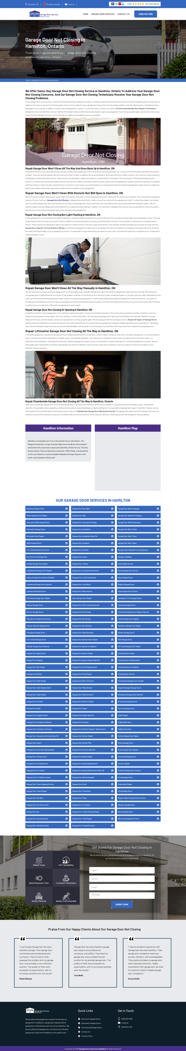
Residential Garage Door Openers (130, 694)
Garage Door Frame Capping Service (40, 783)
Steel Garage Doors (125, 777)
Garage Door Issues (79, 556)
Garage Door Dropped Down (37, 715)
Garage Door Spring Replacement (85, 763)
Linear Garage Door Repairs (128, 618)
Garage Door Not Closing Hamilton (45, 81)
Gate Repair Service (125, 563)
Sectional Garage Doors (127, 756)
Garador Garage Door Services (38, 646)
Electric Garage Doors (35, 611)
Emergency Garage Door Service (39, 618)
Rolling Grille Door (124, 721)
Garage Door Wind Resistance (129, 522)
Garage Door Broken (34, 673)
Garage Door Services (103, 14)
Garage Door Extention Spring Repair (40, 749)
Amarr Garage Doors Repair (37, 515)
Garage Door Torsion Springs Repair (85, 811)
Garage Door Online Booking (82, 632)
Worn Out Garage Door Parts (128, 818)
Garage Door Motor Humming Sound (85, 604)
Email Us (71, 4)
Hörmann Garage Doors (127, 604)
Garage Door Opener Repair (82, 653)
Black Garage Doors (34, 542)
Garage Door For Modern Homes (39, 777)
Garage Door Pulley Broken (82, 687)
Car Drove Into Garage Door (37, 556)
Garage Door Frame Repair (37, 790)
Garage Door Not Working (81, 625)
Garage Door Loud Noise (81, 584)
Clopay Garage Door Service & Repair (40, 577)
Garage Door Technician (81, 790)
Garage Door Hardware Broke (38, 825)
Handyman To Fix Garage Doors (130, 597)
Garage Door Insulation (81, 542)
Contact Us (123, 14)
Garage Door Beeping (35, 659)
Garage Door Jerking (80, 563)
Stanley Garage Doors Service (129, 770)
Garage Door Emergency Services (39, 728)
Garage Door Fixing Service (37, 756)
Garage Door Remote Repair (82, 701)
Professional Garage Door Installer (131, 680)
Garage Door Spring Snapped (83, 777)
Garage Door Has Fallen (81, 508)
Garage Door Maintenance (82, 591)
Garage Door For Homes (35, 770)
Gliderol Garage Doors (126, 584)
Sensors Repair (124, 763)
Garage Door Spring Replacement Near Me (88, 770)
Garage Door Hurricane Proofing (84, 522)
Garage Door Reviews (80, 721)
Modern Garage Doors (126, 632)
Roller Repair (123, 715)
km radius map (127, 460)
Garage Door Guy (33, 811)
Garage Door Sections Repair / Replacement (89, 728)
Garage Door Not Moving (81, 618)
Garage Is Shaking (125, 556)
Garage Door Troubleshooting (83, 825)
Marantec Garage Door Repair (129, 625)
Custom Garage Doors (35, 604)
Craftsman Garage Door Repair (38, 597)
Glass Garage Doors (125, 577)
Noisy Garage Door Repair (82, 597)
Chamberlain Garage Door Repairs (39, 570)
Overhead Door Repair (126, 653)
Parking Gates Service (126, 673)
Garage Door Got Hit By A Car (38, 804)
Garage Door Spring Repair (82, 756)
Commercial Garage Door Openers (39, 584)
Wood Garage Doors (125, 811)
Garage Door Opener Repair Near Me (86, 659)
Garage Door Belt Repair (36, 666)
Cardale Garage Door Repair (37, 563)
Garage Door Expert (34, 742)
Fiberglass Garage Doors (36, 632)
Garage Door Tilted (79, 797)
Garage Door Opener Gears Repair (85, 639)
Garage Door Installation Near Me (84, 535)
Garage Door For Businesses (37, 763)
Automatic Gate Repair (35, 535)
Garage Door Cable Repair (36, 680)
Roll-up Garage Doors (126, 708)
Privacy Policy (87, 1035)
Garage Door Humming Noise (37, 818)
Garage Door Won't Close (127, 529)
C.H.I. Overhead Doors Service (38, 549)
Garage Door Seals (34, 708)
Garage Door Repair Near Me (83, 715)
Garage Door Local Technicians (84, 577)
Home (85, 14)
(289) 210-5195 (145, 14)
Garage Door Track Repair (82, 818)
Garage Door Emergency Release (39, 721)
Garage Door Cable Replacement (39, 687)
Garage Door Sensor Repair (82, 735)
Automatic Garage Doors (36, 529)
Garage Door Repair (79, 708)
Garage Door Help (79, 515)
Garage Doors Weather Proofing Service (133, 549)
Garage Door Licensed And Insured (85, 570)
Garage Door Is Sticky (80, 549)
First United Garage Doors (36, 639)
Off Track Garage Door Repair (129, 646)
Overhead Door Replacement (129, 659)
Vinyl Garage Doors (125, 790)
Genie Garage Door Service (128, 570)
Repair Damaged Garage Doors (129, 687)
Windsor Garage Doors (126, 804)
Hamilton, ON (33, 4)
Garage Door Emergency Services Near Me (42, 735)
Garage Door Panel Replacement (84, 666)
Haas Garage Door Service (128, 591)
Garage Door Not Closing (81, 611)
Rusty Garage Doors (125, 742)
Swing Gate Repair (125, 783)
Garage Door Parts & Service (83, 680)
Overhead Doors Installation (128, 666)
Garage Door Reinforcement (82, 694)
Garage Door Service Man (81, 742)
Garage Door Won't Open (127, 542)
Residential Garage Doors (127, 701)
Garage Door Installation (81, 529)
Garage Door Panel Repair (82, 673)
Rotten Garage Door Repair (128, 735)
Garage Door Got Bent (35, 797)
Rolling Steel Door (125, 728)
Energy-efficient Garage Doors (38, 625)
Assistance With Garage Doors (38, 522)
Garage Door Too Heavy (81, 804)
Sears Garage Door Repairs (128, 749)
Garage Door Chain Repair (36, 694)
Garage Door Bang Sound (36, 653)
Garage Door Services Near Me (83, 749)
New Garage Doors (125, 639)
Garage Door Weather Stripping (130, 515)
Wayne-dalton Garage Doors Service (132, 797)
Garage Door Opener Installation (84, 646)
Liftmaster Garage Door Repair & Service (133, 611)
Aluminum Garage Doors (35, 508)
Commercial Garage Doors (36, 591)
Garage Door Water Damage (128, 508)
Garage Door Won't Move (127, 535)
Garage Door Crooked (35, 701)
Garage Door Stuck (79, 783)
